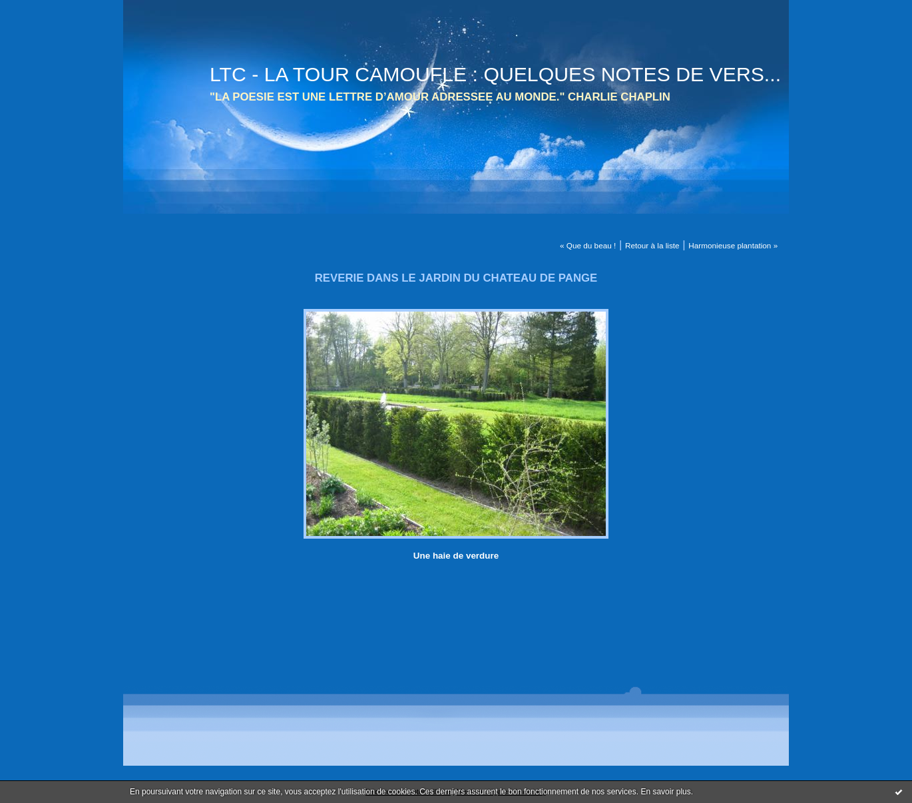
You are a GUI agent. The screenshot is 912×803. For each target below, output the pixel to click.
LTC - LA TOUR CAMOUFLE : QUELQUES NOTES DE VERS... (495, 74)
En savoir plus (665, 791)
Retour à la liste (652, 245)
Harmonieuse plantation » (733, 245)
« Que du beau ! (588, 245)
